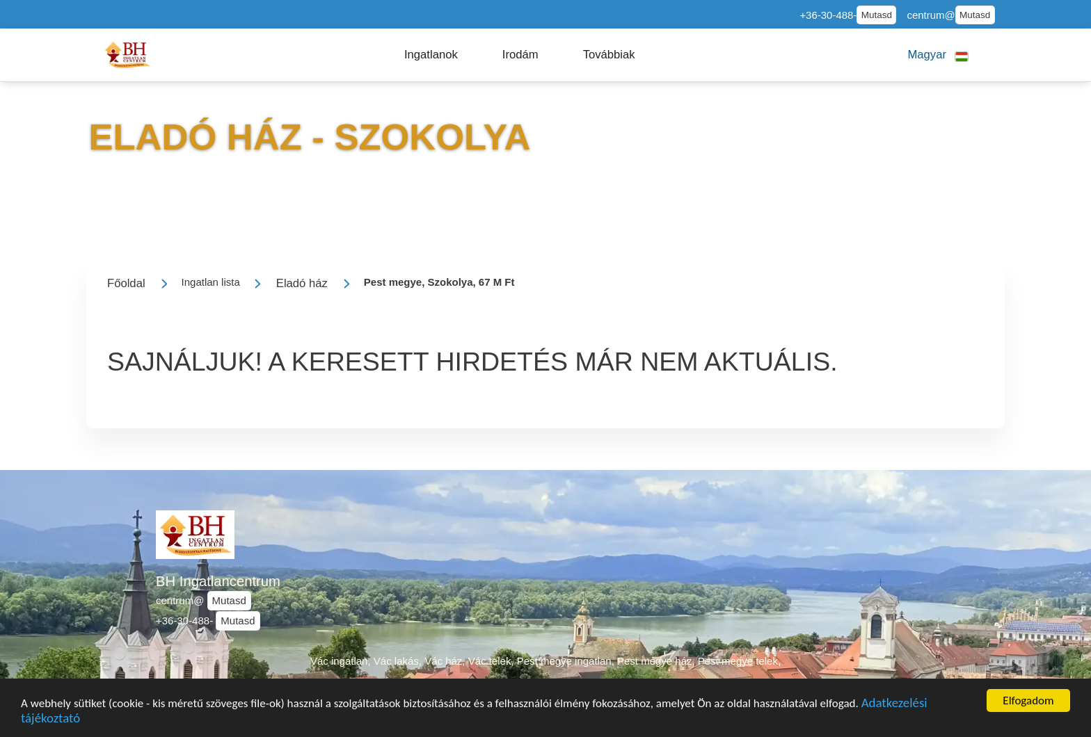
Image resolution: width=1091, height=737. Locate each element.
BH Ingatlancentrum (218, 581)
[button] (431, 55)
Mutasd (876, 15)
